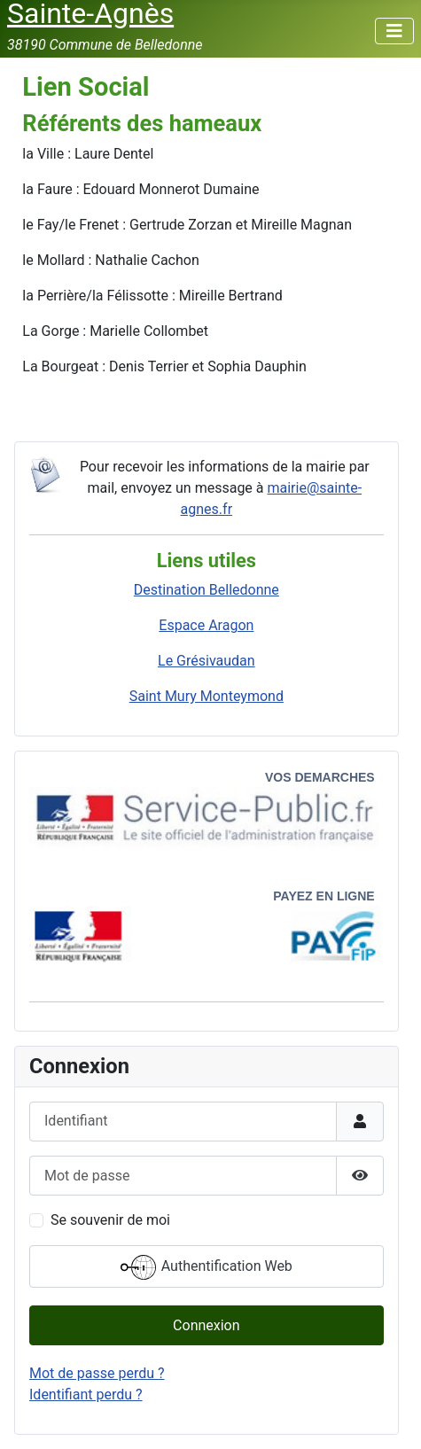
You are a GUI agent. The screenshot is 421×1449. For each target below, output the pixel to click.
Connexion (206, 1325)
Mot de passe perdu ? (97, 1373)
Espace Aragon (206, 625)
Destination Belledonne (206, 589)
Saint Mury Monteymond (206, 696)
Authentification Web (206, 1267)
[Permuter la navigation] (394, 31)
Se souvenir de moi (110, 1219)
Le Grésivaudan (206, 660)
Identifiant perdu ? (86, 1394)
